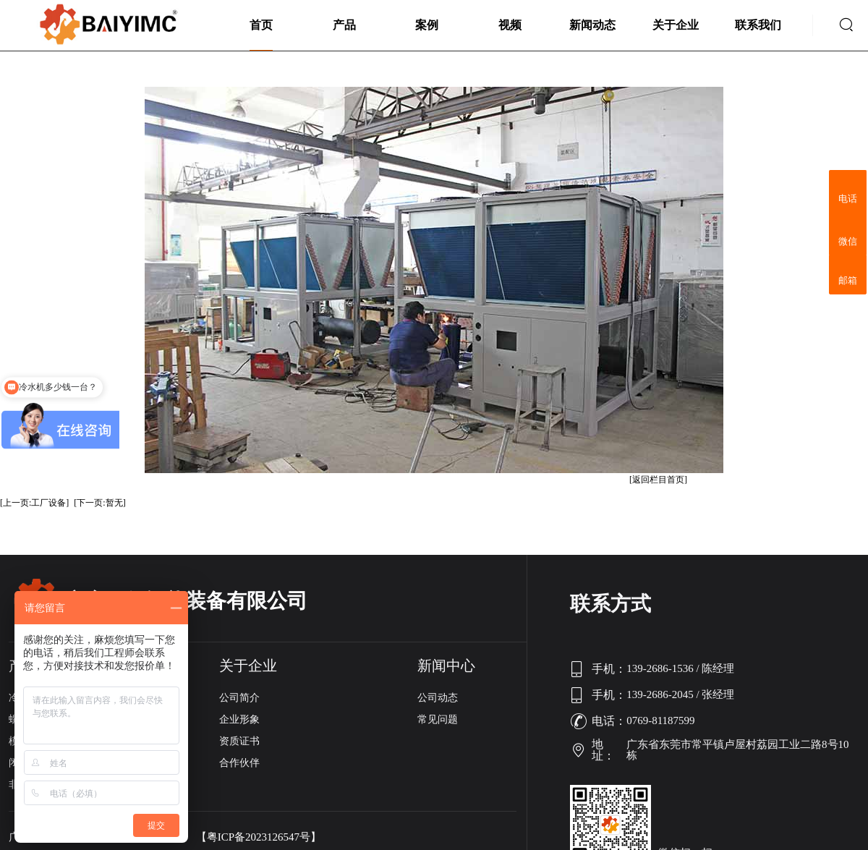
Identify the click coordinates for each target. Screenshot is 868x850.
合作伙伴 (239, 762)
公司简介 (239, 697)
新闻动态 (592, 25)
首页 (261, 25)
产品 (344, 25)
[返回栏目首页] (658, 480)
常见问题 (437, 719)
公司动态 (437, 697)
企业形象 (239, 719)
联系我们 (758, 25)
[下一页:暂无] (99, 503)
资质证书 (239, 741)
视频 (510, 25)
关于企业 (675, 25)
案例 (426, 25)
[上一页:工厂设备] (34, 503)
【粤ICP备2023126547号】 (258, 837)
